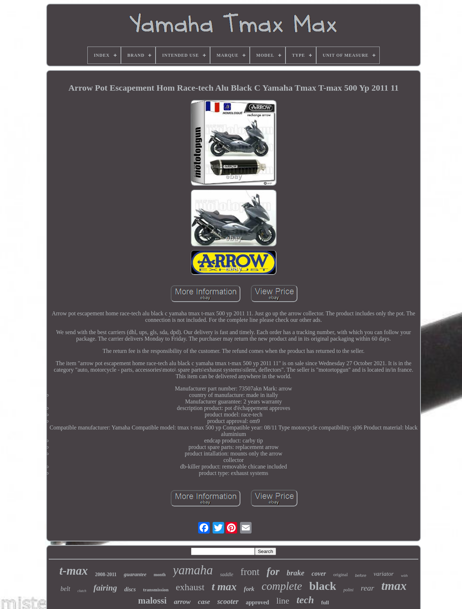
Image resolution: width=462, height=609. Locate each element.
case (204, 601)
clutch (82, 591)
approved (257, 602)
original (340, 574)
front (249, 571)
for (273, 571)
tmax (394, 585)
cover (318, 573)
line (282, 600)
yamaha (193, 570)
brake (295, 573)
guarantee (135, 574)
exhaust (190, 587)
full (325, 602)
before (360, 575)
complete (282, 586)
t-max (73, 570)
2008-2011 (106, 574)
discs (130, 589)
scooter (228, 601)
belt (65, 588)
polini (348, 589)
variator (384, 573)
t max (224, 586)
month (160, 574)
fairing (105, 587)
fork (249, 589)
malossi (152, 600)
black (322, 585)
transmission (156, 589)
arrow (182, 601)
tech (305, 599)
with (404, 575)
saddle (227, 574)
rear (367, 587)
